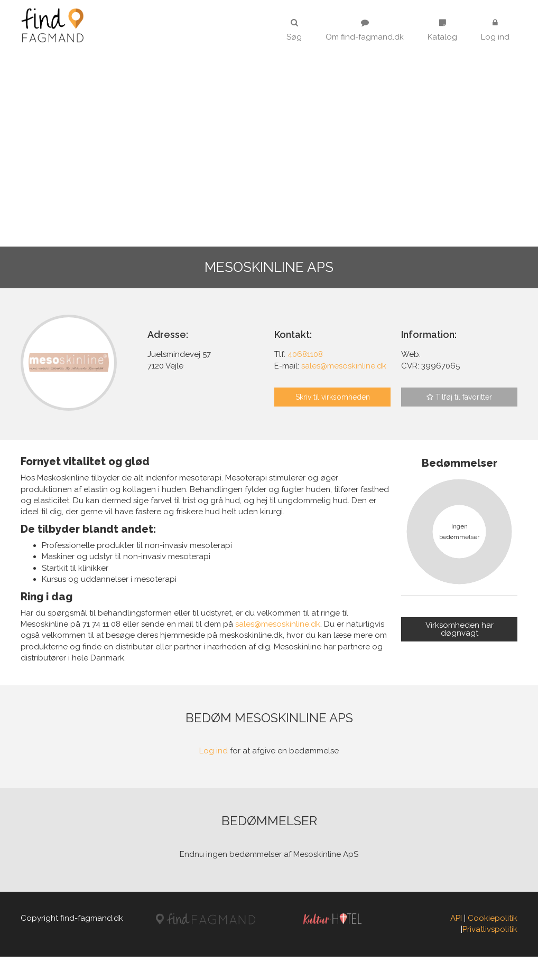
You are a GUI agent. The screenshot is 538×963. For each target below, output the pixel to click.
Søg (294, 30)
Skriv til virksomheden (332, 397)
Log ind (495, 30)
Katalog (442, 30)
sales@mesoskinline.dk (277, 631)
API (456, 925)
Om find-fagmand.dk (365, 30)
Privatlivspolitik (489, 936)
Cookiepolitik (492, 925)
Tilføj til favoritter (459, 397)
